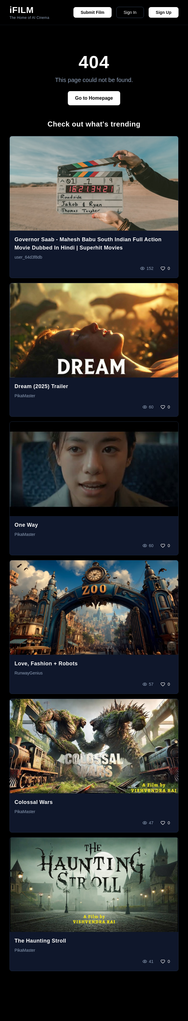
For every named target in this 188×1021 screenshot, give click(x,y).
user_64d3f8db (28, 257)
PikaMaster (25, 395)
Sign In (130, 12)
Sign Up (163, 12)
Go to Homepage (94, 98)
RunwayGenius (29, 673)
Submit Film (92, 12)
